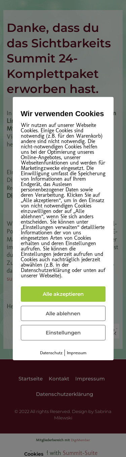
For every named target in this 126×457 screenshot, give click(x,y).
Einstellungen (63, 332)
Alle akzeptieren (63, 294)
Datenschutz (51, 352)
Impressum (76, 352)
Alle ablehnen (63, 313)
